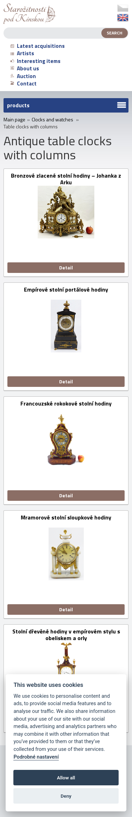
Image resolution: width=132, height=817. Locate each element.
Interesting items (36, 61)
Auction (23, 76)
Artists (22, 53)
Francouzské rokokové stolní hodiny (66, 404)
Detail (66, 267)
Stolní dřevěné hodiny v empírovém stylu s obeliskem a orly (66, 635)
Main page (14, 119)
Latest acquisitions (38, 46)
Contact (24, 83)
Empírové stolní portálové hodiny (66, 290)
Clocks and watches (52, 119)
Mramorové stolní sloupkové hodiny (66, 518)
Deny (66, 796)
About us (25, 68)
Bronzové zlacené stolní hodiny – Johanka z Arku (66, 179)
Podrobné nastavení (35, 757)
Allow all (66, 777)
